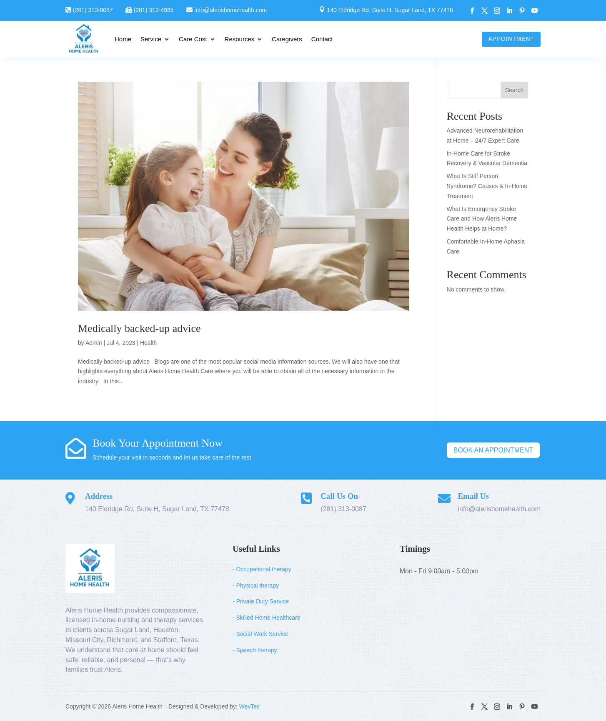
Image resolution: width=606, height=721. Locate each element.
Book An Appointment (493, 450)
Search (514, 90)
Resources (240, 39)
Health (148, 342)
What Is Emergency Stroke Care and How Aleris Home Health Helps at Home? (482, 219)
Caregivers (287, 39)
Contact (322, 39)
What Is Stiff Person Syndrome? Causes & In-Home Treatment (487, 186)
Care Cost (193, 39)
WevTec (249, 706)
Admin (93, 342)
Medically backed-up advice (139, 328)
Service (150, 39)
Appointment (510, 38)
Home (123, 39)
